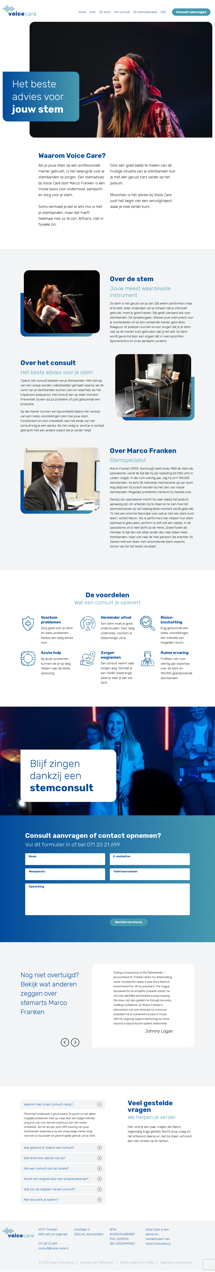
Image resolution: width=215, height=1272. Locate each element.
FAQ (165, 10)
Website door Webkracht (97, 1263)
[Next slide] (75, 1042)
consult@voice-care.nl (53, 1249)
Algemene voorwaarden (176, 1263)
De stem (107, 10)
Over (94, 10)
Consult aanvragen (193, 10)
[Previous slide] (65, 1042)
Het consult (124, 10)
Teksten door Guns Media (137, 1263)
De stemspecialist (147, 10)
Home (84, 10)
